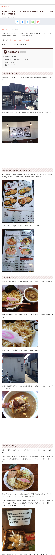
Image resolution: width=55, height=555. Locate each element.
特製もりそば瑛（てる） (11, 56)
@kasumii (5, 29)
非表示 (22, 52)
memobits (27, 2)
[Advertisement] (27, 155)
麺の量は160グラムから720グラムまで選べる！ (17, 59)
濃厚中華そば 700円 (10, 65)
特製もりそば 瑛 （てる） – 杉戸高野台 (19, 40)
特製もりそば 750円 (10, 62)
